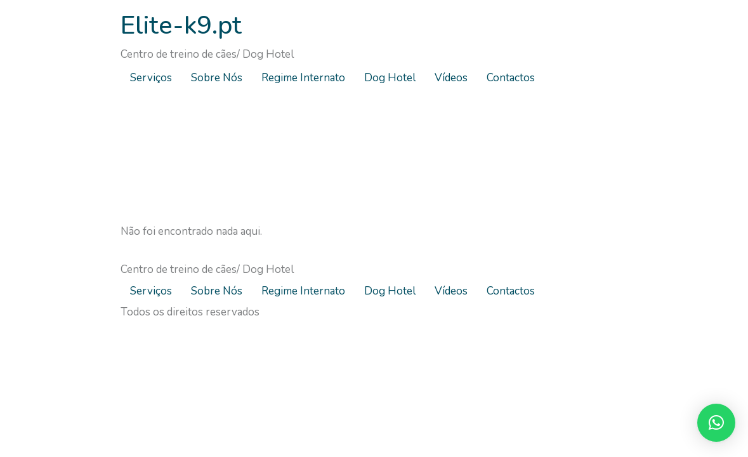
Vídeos (451, 77)
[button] (716, 423)
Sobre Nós (216, 77)
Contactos (511, 77)
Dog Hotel (390, 77)
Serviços (151, 77)
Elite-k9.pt (181, 25)
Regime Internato (303, 77)
